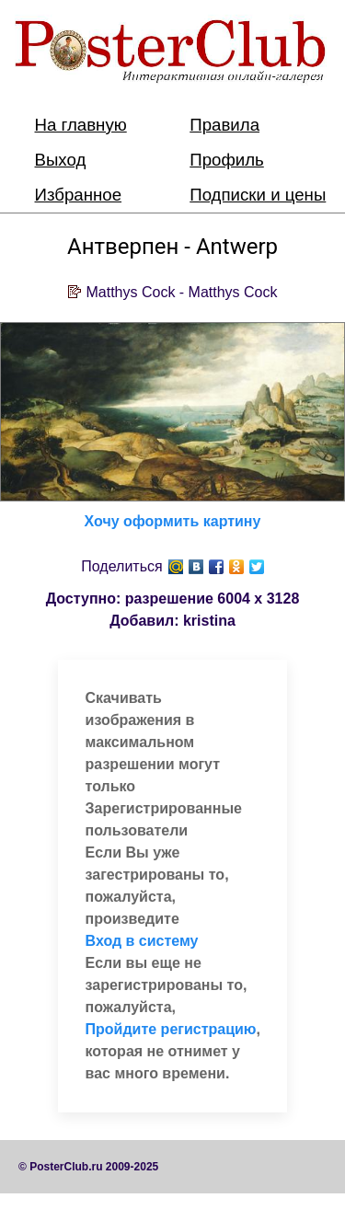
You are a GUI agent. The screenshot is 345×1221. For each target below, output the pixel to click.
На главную (81, 124)
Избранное (78, 194)
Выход (60, 159)
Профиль (227, 159)
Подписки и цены (258, 194)
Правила (224, 124)
